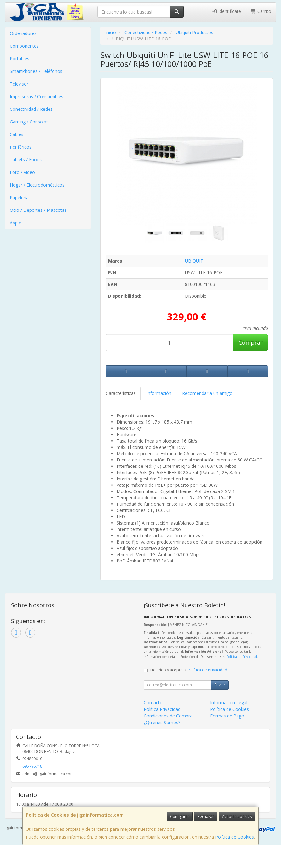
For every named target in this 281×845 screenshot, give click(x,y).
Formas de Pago (227, 716)
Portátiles (19, 59)
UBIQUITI (194, 261)
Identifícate (226, 11)
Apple (15, 223)
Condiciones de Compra (168, 716)
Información (158, 393)
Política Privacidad (162, 709)
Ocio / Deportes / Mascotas (38, 210)
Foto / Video (22, 172)
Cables (16, 134)
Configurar (179, 816)
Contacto (153, 702)
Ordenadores (23, 33)
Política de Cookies (234, 837)
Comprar (250, 342)
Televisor (19, 84)
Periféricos (21, 147)
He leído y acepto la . (189, 670)
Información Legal (228, 702)
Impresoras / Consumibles (36, 96)
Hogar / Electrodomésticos (37, 185)
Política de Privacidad (242, 656)
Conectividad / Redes (31, 109)
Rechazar (206, 816)
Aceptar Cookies (237, 816)
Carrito (260, 11)
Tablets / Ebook (26, 160)
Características (121, 393)
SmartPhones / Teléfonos (36, 71)
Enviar (220, 684)
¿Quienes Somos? (162, 722)
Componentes (24, 46)
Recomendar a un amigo (207, 393)
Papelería (19, 197)
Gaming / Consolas (29, 122)
